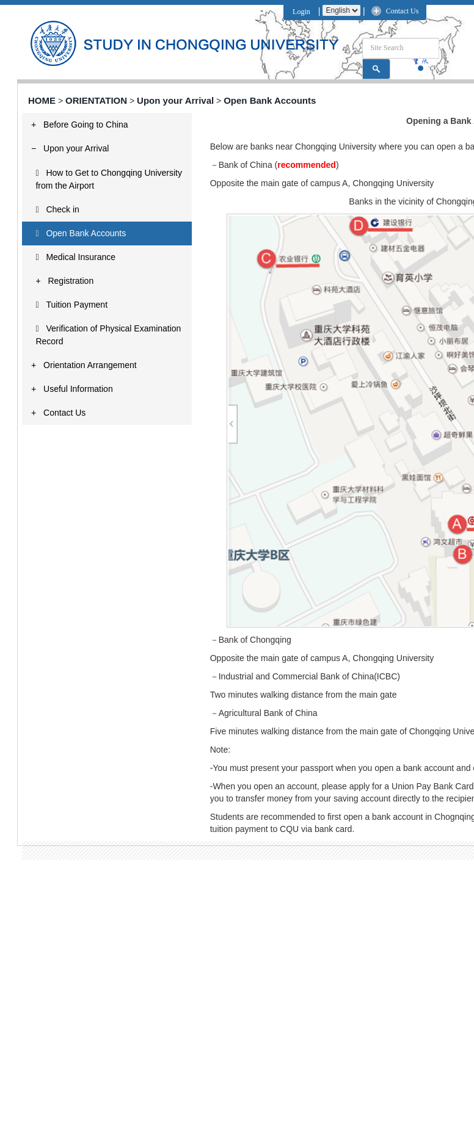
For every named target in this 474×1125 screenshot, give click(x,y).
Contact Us (402, 11)
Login (299, 11)
